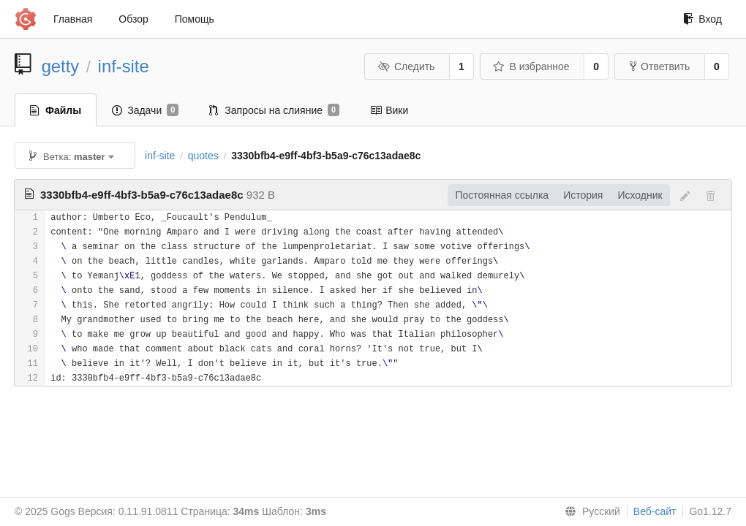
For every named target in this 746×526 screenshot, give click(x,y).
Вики (389, 110)
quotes (203, 155)
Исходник (639, 195)
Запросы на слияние (274, 110)
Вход (702, 19)
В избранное (531, 66)
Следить (405, 66)
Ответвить (660, 66)
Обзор (133, 19)
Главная (72, 19)
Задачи (145, 110)
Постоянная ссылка (502, 195)
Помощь (194, 19)
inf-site (123, 66)
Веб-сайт (655, 511)
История (583, 195)
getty (61, 66)
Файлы (55, 110)
